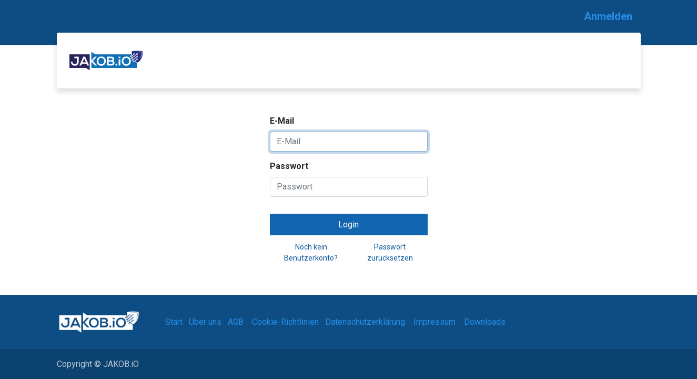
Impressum (434, 322)
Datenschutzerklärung (365, 322)
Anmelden (608, 16)
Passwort (289, 166)
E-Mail (282, 121)
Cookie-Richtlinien (285, 322)
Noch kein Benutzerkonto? (311, 252)
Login (348, 225)
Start (174, 322)
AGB (236, 322)
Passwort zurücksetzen (390, 252)
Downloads (485, 322)
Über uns (205, 322)
